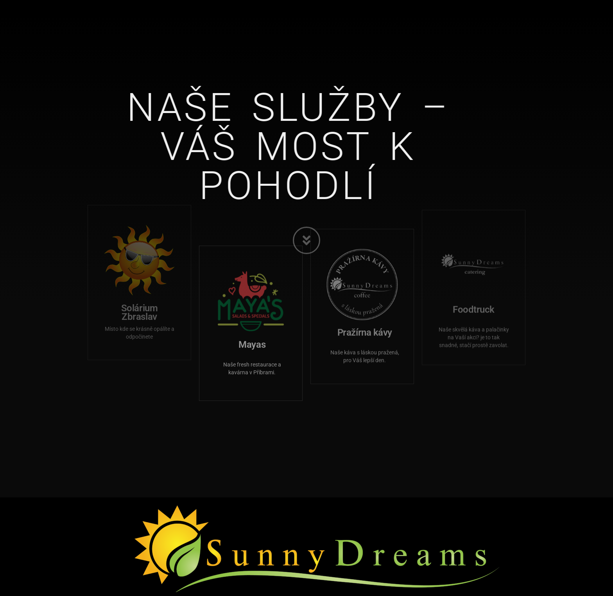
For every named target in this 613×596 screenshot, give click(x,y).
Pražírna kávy (364, 289)
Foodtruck (474, 268)
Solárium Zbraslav (139, 273)
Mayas (251, 303)
